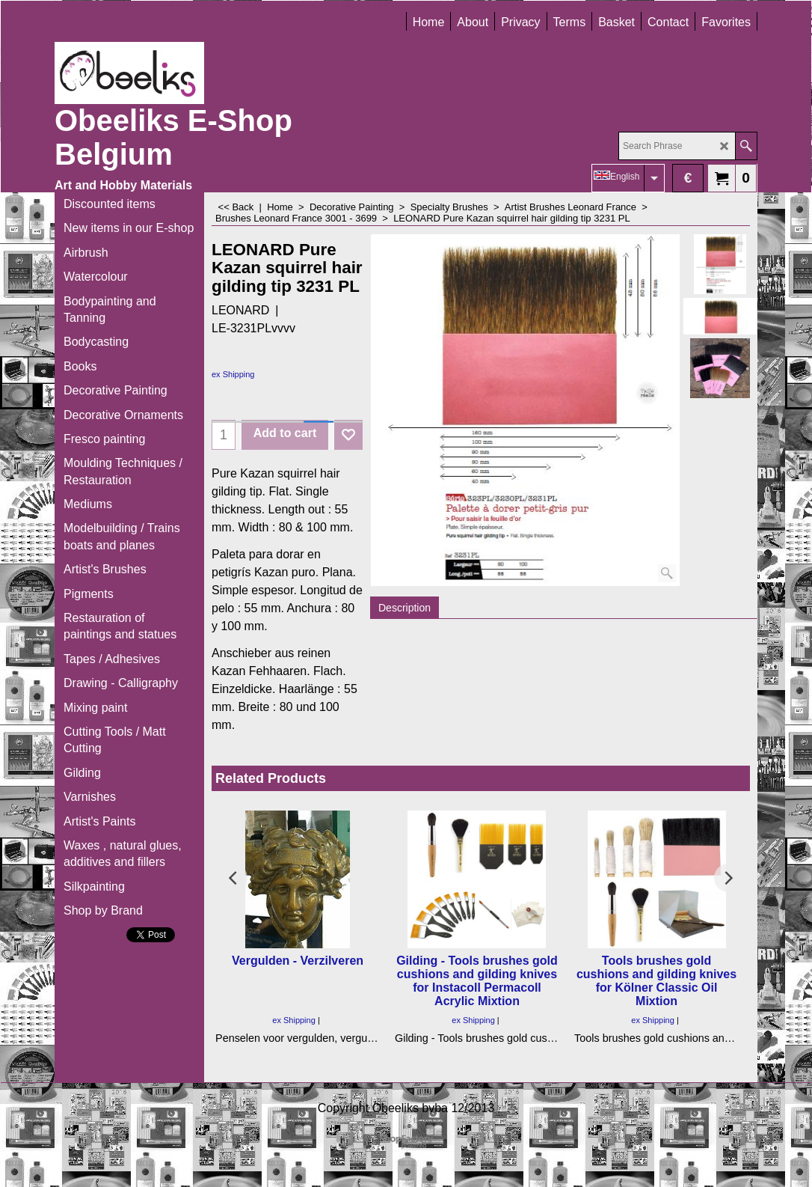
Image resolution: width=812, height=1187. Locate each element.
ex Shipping (233, 374)
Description (404, 608)
